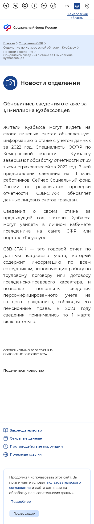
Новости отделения (18, 51)
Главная (9, 43)
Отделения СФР (31, 43)
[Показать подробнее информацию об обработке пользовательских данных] (20, 501)
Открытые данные (26, 438)
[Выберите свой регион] (88, 6)
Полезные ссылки (26, 454)
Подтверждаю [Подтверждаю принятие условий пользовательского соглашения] (24, 513)
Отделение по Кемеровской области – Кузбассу (39, 47)
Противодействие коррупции (36, 446)
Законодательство (26, 430)
